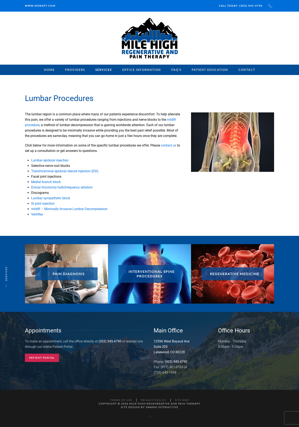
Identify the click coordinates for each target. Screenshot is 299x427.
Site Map (182, 400)
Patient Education (210, 69)
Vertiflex (37, 214)
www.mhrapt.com (40, 5)
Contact (246, 69)
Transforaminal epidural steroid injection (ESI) (64, 171)
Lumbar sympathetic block (50, 198)
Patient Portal (42, 357)
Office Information (141, 69)
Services (103, 69)
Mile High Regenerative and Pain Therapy (164, 403)
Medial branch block (46, 182)
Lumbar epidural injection (50, 160)
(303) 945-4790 (110, 341)
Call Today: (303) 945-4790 (240, 5)
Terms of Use (121, 400)
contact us (168, 145)
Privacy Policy (153, 400)
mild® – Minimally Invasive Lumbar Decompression (69, 209)
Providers (75, 69)
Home (49, 69)
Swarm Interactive (162, 407)
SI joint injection (43, 204)
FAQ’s (176, 69)
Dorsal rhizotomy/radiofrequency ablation (62, 187)
